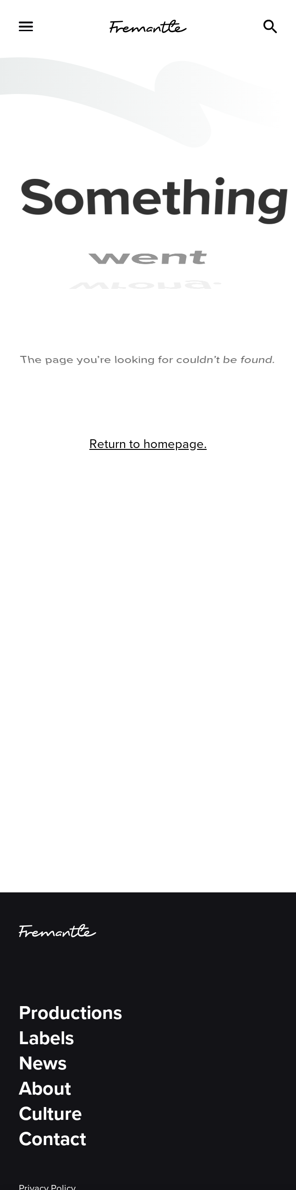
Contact (52, 1139)
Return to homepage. (148, 443)
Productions (70, 1012)
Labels (46, 1038)
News (43, 1063)
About (45, 1088)
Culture (50, 1113)
